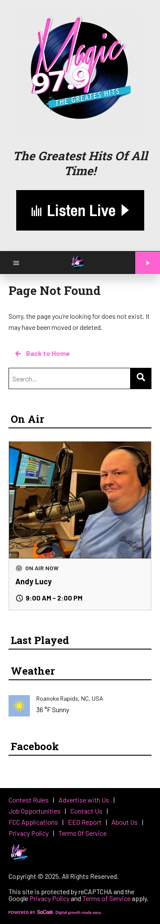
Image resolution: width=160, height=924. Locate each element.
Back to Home (42, 353)
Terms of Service (106, 898)
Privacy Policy (49, 898)
